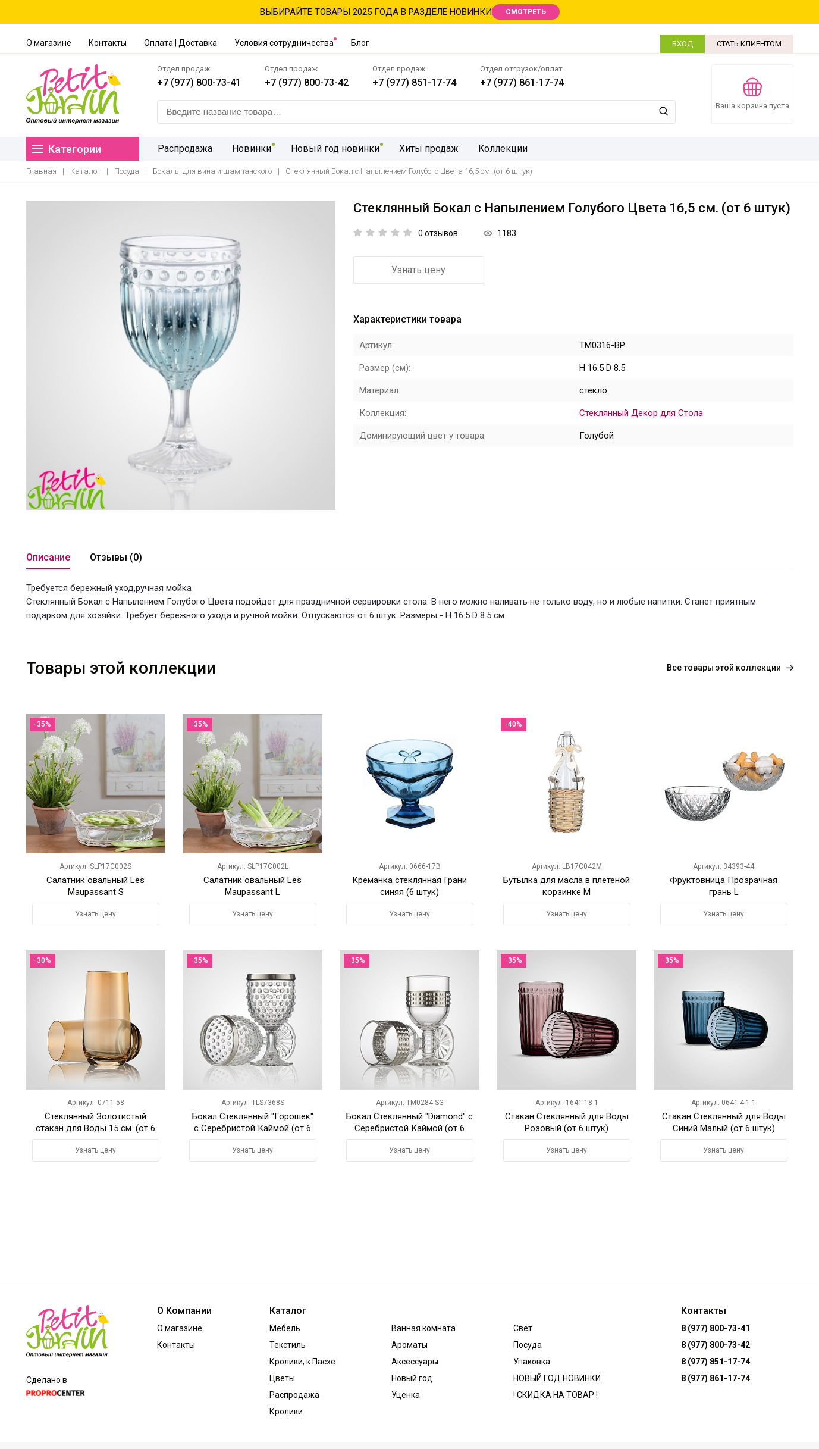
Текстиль (287, 1345)
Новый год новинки (331, 148)
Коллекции (495, 148)
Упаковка (531, 1361)
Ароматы (409, 1345)
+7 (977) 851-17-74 (414, 82)
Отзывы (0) (116, 557)
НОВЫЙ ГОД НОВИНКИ (557, 1378)
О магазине (48, 43)
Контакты (108, 43)
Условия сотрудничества (284, 43)
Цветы (282, 1378)
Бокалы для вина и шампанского (212, 171)
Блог (360, 43)
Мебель (284, 1328)
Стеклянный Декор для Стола (641, 413)
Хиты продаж (423, 148)
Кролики (286, 1411)
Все (730, 667)
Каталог (85, 171)
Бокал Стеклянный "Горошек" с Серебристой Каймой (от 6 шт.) (252, 1128)
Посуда (126, 171)
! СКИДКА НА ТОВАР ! (555, 1395)
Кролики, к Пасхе (302, 1361)
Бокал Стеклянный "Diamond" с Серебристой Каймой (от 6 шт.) (409, 1128)
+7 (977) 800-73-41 (199, 82)
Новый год (411, 1378)
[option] (180, 355)
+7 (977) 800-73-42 (307, 82)
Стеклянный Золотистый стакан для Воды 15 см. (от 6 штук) (95, 1128)
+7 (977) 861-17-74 (522, 82)
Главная (41, 171)
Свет (522, 1328)
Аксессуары (414, 1361)
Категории (66, 149)
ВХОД (682, 43)
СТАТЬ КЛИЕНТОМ (749, 43)
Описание (48, 557)
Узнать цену (418, 270)
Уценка (405, 1395)
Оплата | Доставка (180, 43)
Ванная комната (423, 1328)
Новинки (249, 148)
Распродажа (184, 148)
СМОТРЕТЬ (526, 12)
